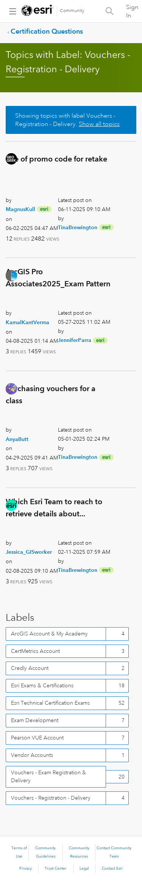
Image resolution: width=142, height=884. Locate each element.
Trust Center (56, 868)
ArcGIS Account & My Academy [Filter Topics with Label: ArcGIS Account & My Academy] (49, 633)
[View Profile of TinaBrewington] (77, 227)
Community (72, 11)
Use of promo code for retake (56, 158)
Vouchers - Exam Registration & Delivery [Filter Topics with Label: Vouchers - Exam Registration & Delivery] (48, 776)
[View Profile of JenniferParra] (74, 340)
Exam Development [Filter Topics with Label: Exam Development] (34, 720)
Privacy (25, 868)
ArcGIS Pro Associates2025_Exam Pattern (58, 277)
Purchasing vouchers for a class (50, 394)
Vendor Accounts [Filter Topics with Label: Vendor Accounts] (32, 755)
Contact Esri (112, 868)
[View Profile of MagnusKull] (20, 209)
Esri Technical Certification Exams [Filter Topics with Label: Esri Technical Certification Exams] (50, 702)
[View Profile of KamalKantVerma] (27, 322)
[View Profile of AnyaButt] (17, 439)
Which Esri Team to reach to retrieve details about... (54, 507)
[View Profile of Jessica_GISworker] (29, 551)
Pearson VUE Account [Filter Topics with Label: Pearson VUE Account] (37, 737)
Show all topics (99, 124)
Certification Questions (47, 31)
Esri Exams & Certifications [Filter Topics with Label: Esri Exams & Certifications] (42, 685)
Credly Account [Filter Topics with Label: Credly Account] (29, 668)
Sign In (132, 11)
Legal (84, 868)
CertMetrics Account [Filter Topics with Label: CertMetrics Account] (35, 651)
